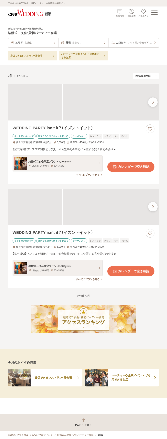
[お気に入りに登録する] (150, 128)
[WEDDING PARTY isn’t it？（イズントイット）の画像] (83, 102)
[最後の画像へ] (153, 102)
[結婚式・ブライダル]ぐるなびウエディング (30, 434)
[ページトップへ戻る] (83, 422)
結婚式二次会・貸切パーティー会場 (75, 434)
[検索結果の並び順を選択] (146, 76)
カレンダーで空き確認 (130, 166)
